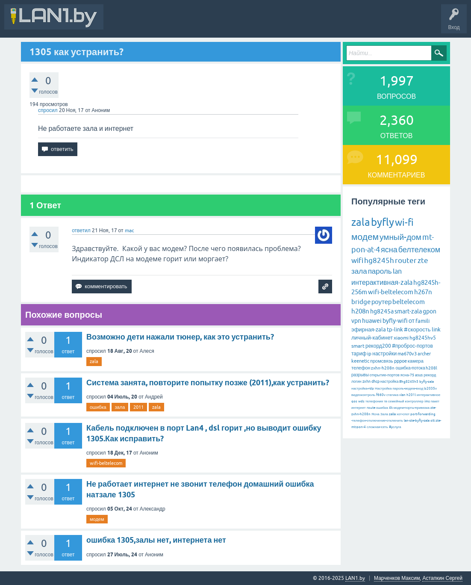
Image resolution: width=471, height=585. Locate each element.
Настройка (383, 388)
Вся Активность (129, 23)
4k (391, 408)
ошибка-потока (410, 368)
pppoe (400, 360)
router (406, 260)
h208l (431, 368)
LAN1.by (355, 578)
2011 (138, 407)
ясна (389, 249)
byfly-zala (426, 382)
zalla (392, 414)
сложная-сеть (377, 427)
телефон (360, 367)
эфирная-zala (368, 329)
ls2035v (430, 388)
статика (392, 395)
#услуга (395, 427)
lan (397, 271)
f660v (381, 395)
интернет (358, 408)
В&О (166, 23)
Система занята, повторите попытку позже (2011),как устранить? (207, 382)
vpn (356, 320)
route (371, 408)
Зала (384, 414)
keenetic (360, 360)
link (436, 329)
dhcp (375, 381)
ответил (81, 230)
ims (427, 401)
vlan (402, 395)
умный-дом (400, 237)
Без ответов (257, 23)
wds (361, 401)
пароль (380, 271)
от (412, 320)
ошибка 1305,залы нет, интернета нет (156, 539)
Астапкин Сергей (442, 578)
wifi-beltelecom (106, 463)
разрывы (360, 374)
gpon (429, 311)
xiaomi (401, 338)
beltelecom (408, 301)
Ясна (375, 414)
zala (94, 361)
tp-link (395, 329)
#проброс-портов (412, 346)
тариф (358, 354)
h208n (360, 311)
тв (385, 401)
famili (422, 321)
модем (97, 519)
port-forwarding (423, 414)
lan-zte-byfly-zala (417, 420)
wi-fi (404, 222)
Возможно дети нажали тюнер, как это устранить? (180, 336)
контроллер (414, 401)
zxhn (366, 381)
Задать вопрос (299, 23)
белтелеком (419, 249)
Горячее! (224, 23)
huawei (372, 320)
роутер (381, 301)
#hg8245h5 (408, 382)
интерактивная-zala (381, 282)
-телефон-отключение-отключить (377, 420)
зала (120, 407)
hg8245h (379, 260)
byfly (382, 222)
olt (432, 420)
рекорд (430, 375)
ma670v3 (407, 353)
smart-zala (408, 311)
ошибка (98, 407)
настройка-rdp (362, 388)
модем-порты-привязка (412, 408)
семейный (396, 401)
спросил (48, 110)
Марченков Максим (397, 578)
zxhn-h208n (382, 368)
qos (354, 401)
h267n (423, 291)
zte (423, 260)
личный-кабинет (372, 337)
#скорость (417, 329)
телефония (374, 401)
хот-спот (403, 414)
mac (129, 230)
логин (356, 381)
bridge (361, 301)
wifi (357, 260)
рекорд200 (378, 346)
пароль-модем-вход (407, 388)
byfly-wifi (395, 320)
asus (419, 375)
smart (358, 346)
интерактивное (428, 395)
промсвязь (381, 360)
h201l (411, 395)
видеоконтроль (363, 395)
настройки (384, 354)
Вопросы (194, 23)
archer (424, 353)
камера (416, 360)
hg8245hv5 (422, 338)
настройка (389, 381)
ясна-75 (407, 375)
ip (369, 354)
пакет (435, 401)
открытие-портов (385, 375)
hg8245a (382, 311)
